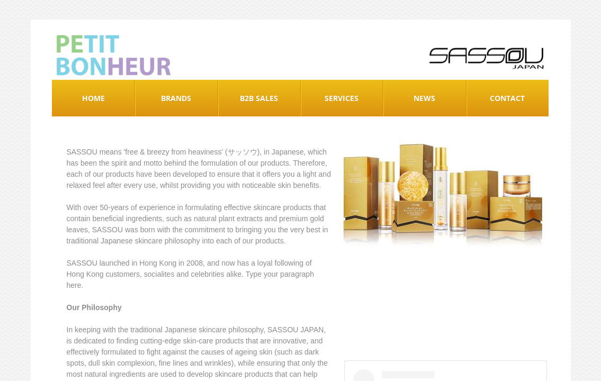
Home (93, 98)
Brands (176, 98)
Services (341, 98)
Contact (507, 98)
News (424, 98)
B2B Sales (259, 98)
